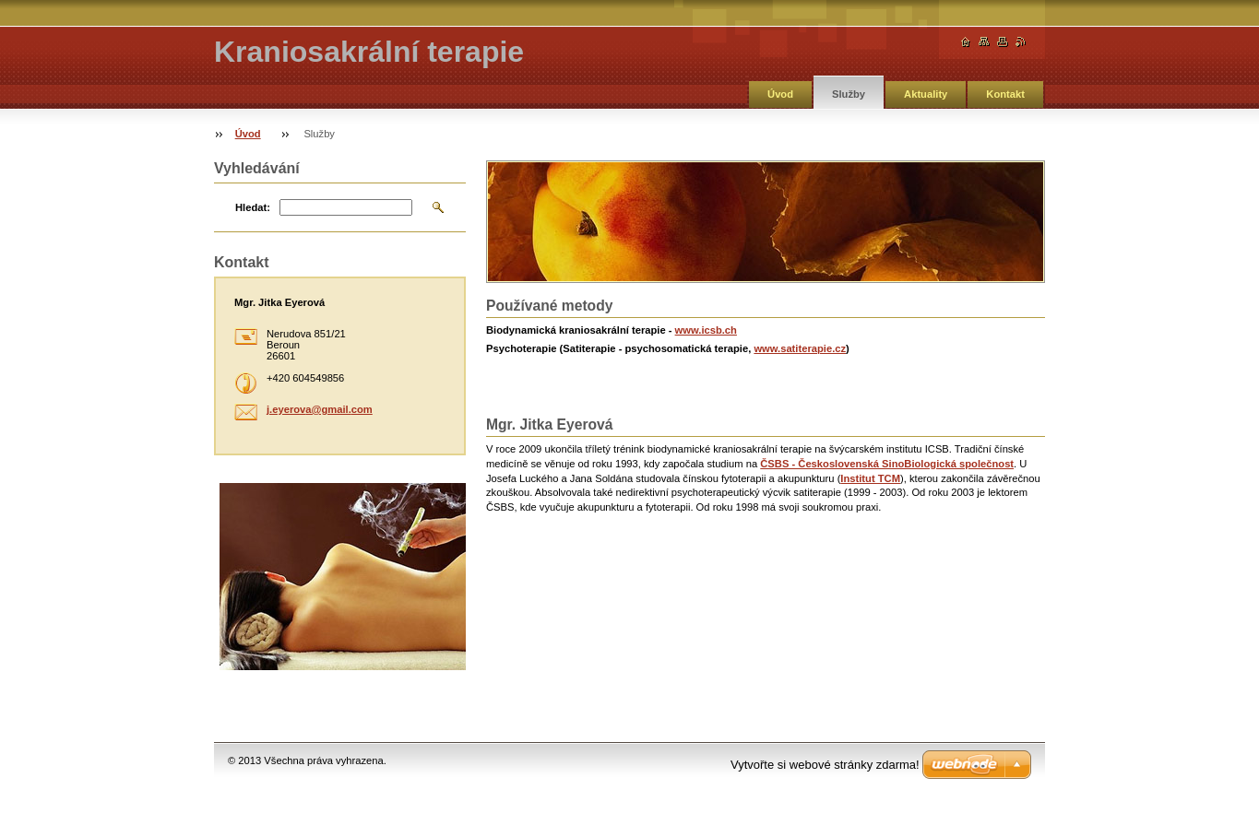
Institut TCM (870, 478)
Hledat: (252, 207)
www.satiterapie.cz (800, 348)
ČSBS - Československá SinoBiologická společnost (887, 463)
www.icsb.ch (706, 330)
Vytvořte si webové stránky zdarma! (825, 765)
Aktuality (925, 94)
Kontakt (1005, 94)
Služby (848, 94)
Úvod (780, 94)
